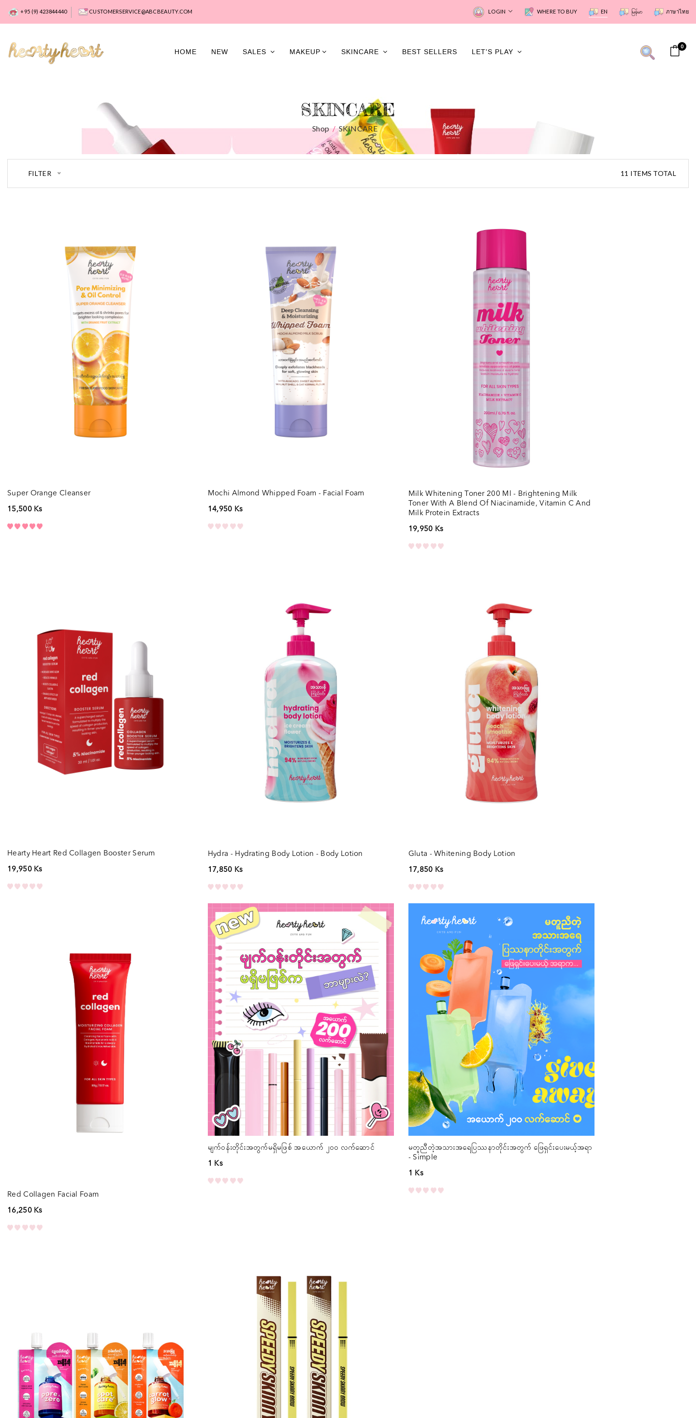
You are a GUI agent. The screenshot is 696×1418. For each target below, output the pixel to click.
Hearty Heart (601, 1391)
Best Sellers (429, 52)
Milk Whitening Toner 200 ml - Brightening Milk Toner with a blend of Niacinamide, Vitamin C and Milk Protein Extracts (431, 464)
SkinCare (364, 52)
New (219, 52)
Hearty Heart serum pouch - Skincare (248, 1087)
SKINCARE (358, 129)
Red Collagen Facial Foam (403, 776)
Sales (259, 52)
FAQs (190, 1261)
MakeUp (308, 52)
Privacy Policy (318, 1391)
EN (598, 12)
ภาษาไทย (671, 12)
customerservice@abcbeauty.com (135, 12)
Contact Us (199, 1290)
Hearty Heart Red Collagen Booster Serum (606, 455)
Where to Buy (551, 12)
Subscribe (435, 1301)
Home (185, 52)
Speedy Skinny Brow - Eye (402, 1087)
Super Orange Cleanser (50, 455)
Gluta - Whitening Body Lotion (236, 776)
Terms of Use (377, 1391)
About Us (196, 1275)
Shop (320, 129)
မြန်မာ (631, 12)
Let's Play (497, 52)
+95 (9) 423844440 (37, 12)
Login (492, 12)
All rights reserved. (657, 1391)
